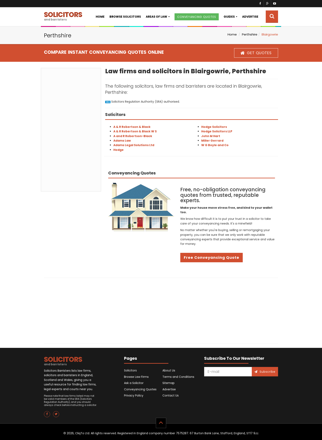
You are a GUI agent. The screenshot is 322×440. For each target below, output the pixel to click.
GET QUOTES (256, 52)
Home (100, 17)
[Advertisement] (71, 129)
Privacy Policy (133, 395)
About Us (168, 370)
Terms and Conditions (178, 377)
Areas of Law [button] (156, 17)
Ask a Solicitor (134, 383)
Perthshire (249, 34)
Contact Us (170, 395)
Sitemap (168, 383)
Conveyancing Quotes (140, 389)
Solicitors (130, 370)
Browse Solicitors (125, 17)
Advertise (250, 17)
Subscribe (264, 372)
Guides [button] (229, 17)
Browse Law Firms (136, 377)
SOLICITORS (63, 16)
